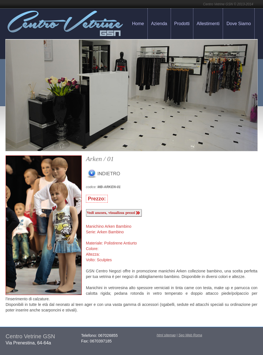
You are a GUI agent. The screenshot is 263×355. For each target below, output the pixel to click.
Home (138, 23)
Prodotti (182, 23)
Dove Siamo (238, 23)
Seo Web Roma (190, 335)
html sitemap (166, 335)
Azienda (159, 23)
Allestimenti (208, 23)
